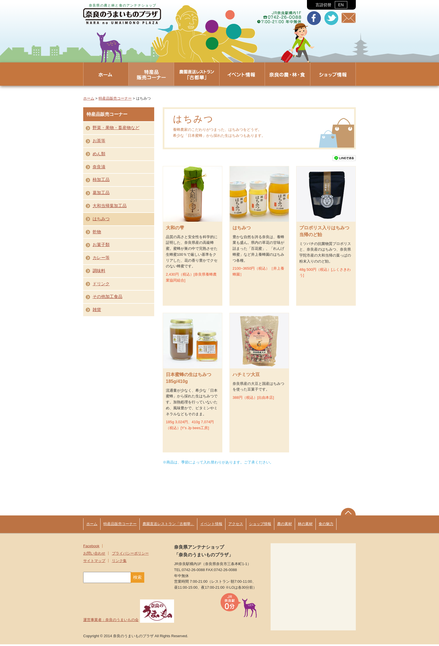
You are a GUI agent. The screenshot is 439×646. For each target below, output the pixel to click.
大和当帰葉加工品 (110, 206)
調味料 (99, 271)
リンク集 (119, 562)
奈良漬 (99, 167)
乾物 (97, 232)
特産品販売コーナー (115, 98)
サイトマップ (94, 562)
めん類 (99, 154)
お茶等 (99, 141)
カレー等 (101, 257)
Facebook (91, 548)
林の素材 (305, 525)
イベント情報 (211, 525)
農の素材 (284, 525)
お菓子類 (101, 244)
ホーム (88, 98)
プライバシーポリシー (130, 555)
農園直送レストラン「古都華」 (168, 525)
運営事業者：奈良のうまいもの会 (128, 621)
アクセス (235, 525)
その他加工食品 (107, 296)
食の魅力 (326, 525)
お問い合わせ (94, 555)
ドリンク (101, 284)
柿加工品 (101, 179)
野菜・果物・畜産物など (116, 127)
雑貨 (97, 309)
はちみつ (101, 219)
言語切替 (331, 5)
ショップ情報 (260, 525)
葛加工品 (101, 192)
